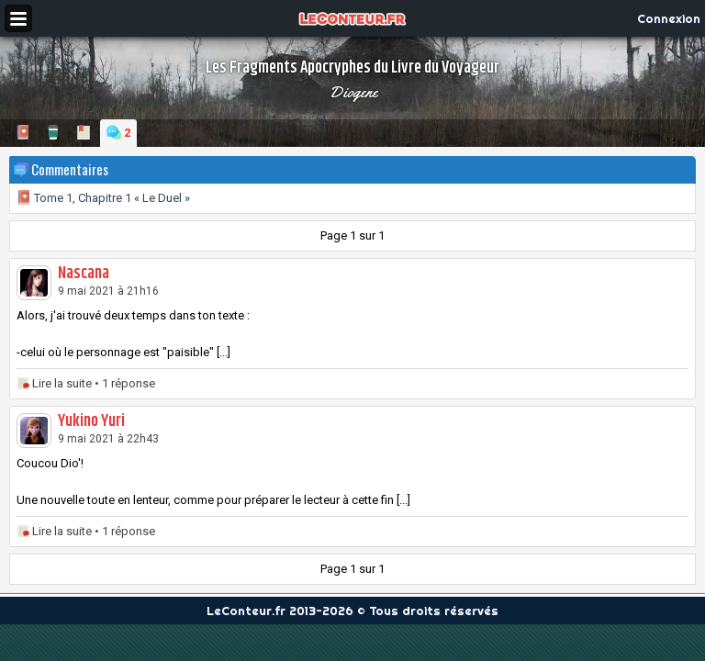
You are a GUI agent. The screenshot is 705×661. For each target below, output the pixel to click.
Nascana (83, 273)
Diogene (353, 92)
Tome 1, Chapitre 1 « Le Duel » (103, 198)
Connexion (668, 18)
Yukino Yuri (91, 421)
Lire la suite (62, 383)
